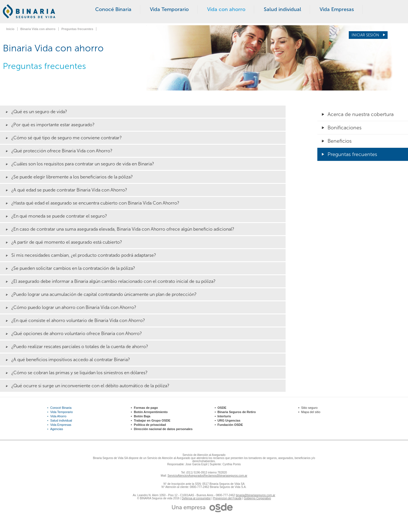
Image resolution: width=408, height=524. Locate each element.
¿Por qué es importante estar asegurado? (53, 124)
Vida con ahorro (226, 9)
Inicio (10, 29)
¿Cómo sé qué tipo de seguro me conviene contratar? (66, 137)
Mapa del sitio (310, 412)
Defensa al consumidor (196, 498)
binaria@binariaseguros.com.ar (255, 495)
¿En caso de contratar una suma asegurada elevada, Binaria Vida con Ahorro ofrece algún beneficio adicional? (122, 229)
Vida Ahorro (58, 416)
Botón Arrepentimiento (150, 412)
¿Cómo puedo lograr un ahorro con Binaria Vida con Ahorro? (73, 307)
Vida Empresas (337, 9)
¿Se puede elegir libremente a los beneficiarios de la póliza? (72, 177)
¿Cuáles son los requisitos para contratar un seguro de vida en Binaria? (82, 164)
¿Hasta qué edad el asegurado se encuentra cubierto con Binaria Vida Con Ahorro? (95, 203)
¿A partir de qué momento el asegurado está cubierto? (66, 242)
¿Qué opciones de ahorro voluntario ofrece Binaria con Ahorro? (76, 333)
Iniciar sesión (366, 35)
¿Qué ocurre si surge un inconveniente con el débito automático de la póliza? (90, 385)
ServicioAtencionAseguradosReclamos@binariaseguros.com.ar (207, 475)
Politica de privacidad (150, 424)
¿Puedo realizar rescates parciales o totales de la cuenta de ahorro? (79, 346)
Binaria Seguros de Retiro (237, 412)
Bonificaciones (345, 128)
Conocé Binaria (113, 9)
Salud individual (282, 9)
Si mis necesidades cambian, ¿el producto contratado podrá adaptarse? (83, 255)
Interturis (224, 416)
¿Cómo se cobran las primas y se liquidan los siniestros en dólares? (79, 372)
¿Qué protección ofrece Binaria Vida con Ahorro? (61, 150)
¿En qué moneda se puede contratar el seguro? (59, 216)
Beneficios (340, 141)
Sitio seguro (309, 407)
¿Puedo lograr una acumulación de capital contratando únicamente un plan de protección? (104, 294)
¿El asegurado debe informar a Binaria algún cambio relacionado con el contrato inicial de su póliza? (113, 281)
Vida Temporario (169, 9)
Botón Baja (142, 416)
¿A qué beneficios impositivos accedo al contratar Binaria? (70, 359)
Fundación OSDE (230, 424)
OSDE (222, 407)
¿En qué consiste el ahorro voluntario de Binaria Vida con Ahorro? (78, 320)
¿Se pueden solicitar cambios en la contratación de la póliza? (73, 268)
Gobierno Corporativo (257, 498)
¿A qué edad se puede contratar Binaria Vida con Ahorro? (69, 190)
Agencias (56, 429)
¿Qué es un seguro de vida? (39, 111)
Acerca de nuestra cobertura (361, 114)
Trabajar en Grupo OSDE (152, 420)
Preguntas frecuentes (77, 29)
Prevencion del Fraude (227, 498)
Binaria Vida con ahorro (38, 29)
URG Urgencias (229, 420)
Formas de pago (146, 407)
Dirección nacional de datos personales (163, 429)
